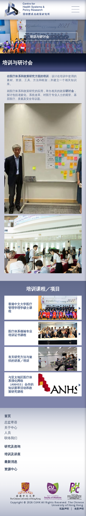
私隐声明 (64, 508)
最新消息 (10, 461)
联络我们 (10, 438)
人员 (7, 432)
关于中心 (10, 427)
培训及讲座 (12, 454)
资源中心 (10, 469)
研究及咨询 (12, 446)
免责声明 (79, 508)
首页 (7, 416)
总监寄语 (10, 422)
